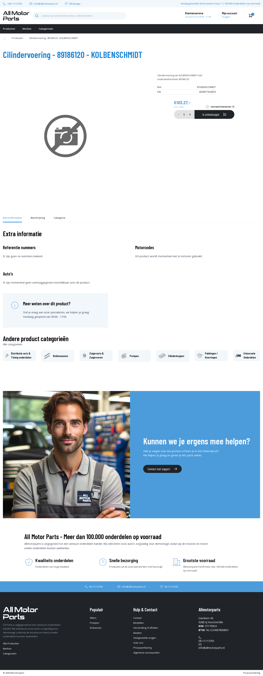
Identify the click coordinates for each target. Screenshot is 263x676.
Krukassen (96, 627)
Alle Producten (11, 643)
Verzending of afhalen (145, 627)
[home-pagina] (16, 15)
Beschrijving (38, 217)
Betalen (137, 633)
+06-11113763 (14, 4)
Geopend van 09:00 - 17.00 (198, 16)
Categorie (59, 217)
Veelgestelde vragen (144, 637)
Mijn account (229, 13)
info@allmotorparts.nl (46, 4)
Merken (26, 28)
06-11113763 (96, 586)
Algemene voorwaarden (146, 652)
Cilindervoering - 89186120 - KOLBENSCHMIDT (53, 38)
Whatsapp (74, 4)
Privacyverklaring (142, 647)
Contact (137, 618)
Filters (93, 618)
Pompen (94, 622)
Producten (9, 28)
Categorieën (46, 28)
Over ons (138, 642)
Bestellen (138, 622)
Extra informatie (12, 217)
